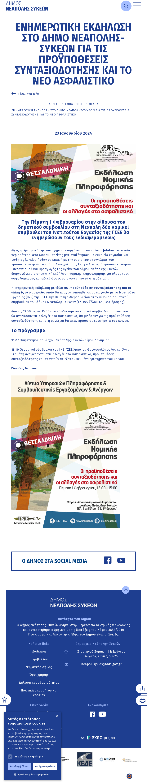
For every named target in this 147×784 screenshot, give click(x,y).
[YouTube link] (121, 561)
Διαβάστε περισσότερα (38, 748)
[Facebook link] (107, 561)
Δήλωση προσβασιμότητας (39, 682)
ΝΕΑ (92, 104)
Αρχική (54, 104)
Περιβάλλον (39, 659)
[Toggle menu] (137, 6)
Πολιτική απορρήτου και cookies (39, 693)
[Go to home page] (27, 6)
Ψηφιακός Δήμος (39, 667)
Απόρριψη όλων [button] (45, 766)
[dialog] (32, 746)
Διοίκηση (39, 651)
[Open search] (126, 6)
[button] (32, 774)
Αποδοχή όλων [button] (19, 766)
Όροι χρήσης (39, 675)
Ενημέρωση (74, 104)
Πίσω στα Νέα (28, 94)
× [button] (57, 716)
